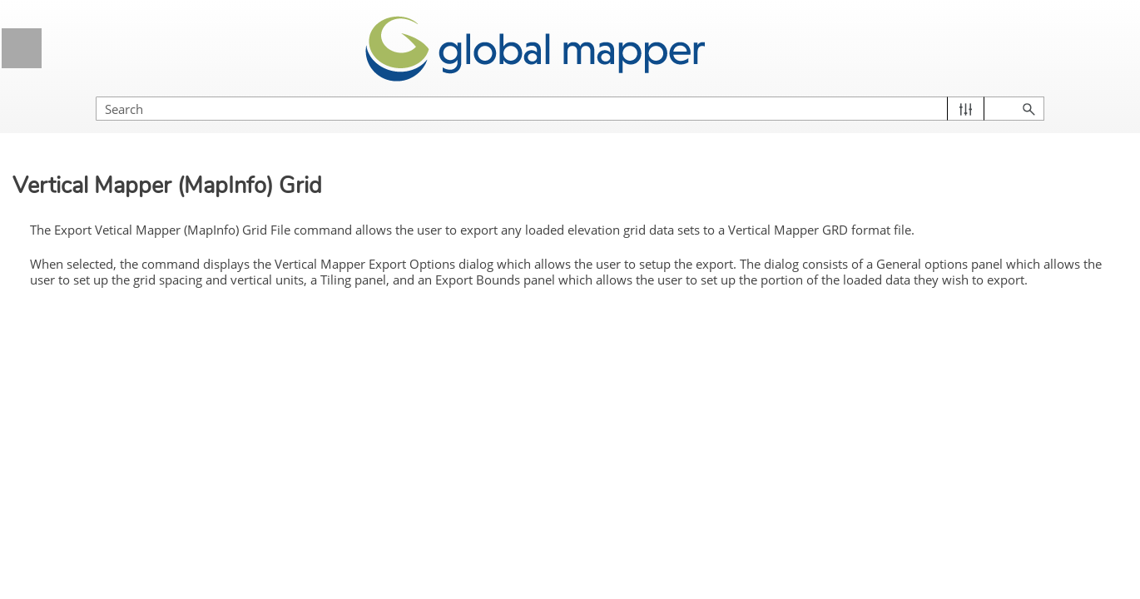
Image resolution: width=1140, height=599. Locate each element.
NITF (93, 193)
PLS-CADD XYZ (124, 287)
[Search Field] (961, 92)
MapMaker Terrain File (140, 131)
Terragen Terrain (124, 472)
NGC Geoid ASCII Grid (142, 163)
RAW (94, 317)
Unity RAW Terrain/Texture (151, 503)
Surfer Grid (110, 441)
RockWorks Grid (124, 348)
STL (91, 411)
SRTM (97, 379)
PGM (93, 255)
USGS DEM (112, 535)
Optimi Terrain (118, 224)
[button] (1049, 92)
